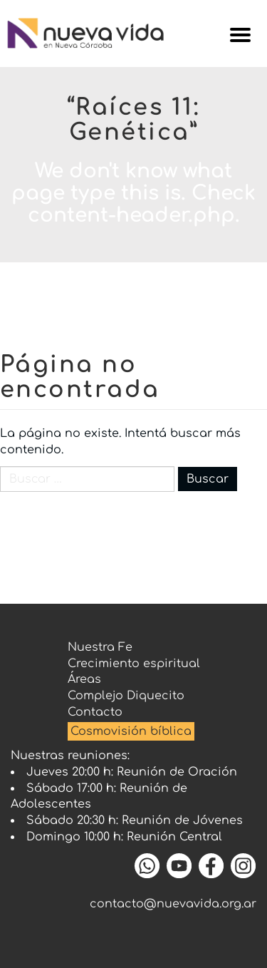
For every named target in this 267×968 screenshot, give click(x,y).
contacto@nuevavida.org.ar (173, 903)
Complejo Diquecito (126, 695)
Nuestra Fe (100, 647)
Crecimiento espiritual (134, 663)
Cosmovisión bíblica (131, 731)
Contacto (95, 712)
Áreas (84, 679)
